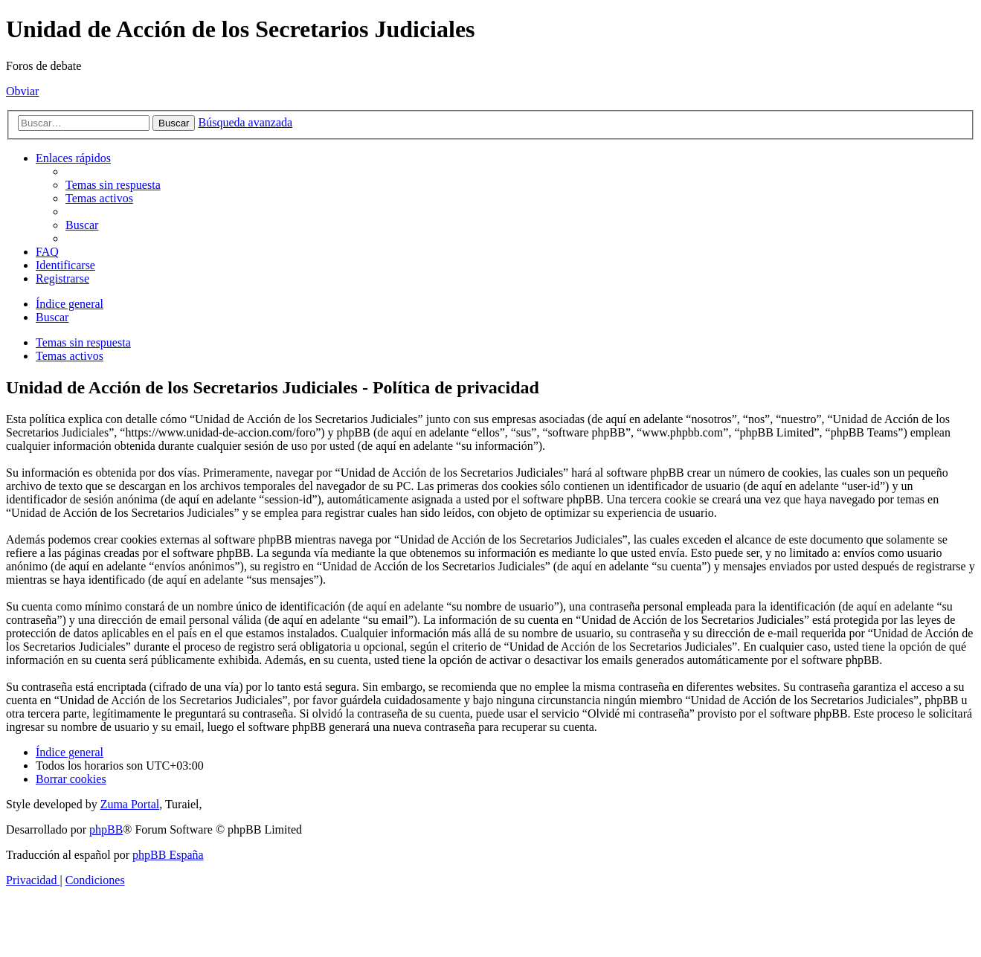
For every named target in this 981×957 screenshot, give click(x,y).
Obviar (22, 91)
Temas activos (69, 355)
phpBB (106, 829)
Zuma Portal (130, 804)
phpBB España (168, 854)
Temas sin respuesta (83, 342)
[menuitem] (113, 184)
